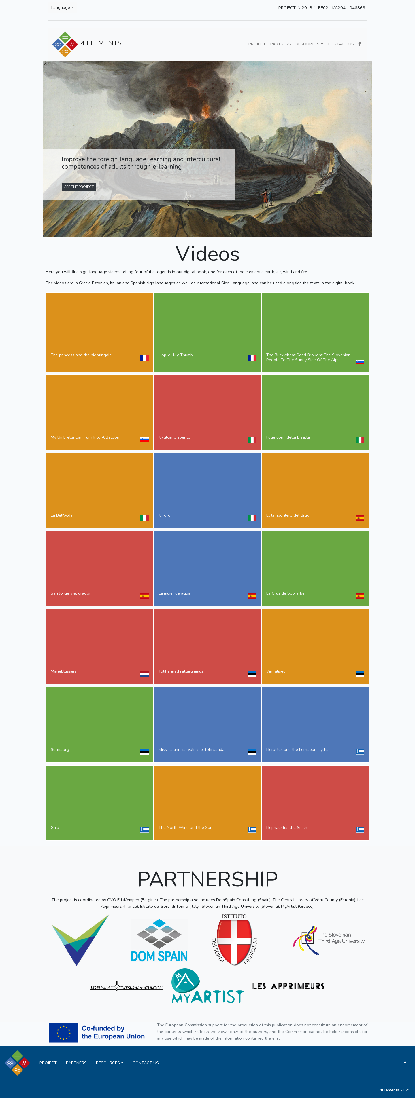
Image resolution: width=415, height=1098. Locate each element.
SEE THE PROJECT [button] (79, 186)
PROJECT (257, 44)
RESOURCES (308, 44)
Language (60, 7)
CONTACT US (341, 44)
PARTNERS (280, 44)
